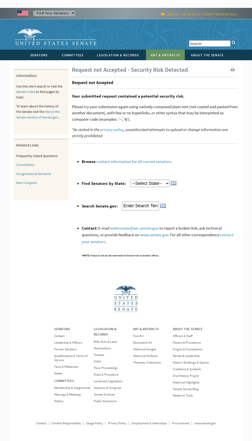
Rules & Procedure (106, 374)
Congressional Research (33, 174)
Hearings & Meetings (67, 394)
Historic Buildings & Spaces (191, 362)
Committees (25, 164)
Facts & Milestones (66, 367)
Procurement (180, 423)
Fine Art (138, 336)
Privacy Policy (117, 423)
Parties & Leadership (186, 356)
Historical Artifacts (145, 356)
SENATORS (62, 329)
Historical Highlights (186, 382)
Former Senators (65, 349)
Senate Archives (104, 394)
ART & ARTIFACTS (146, 329)
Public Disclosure (105, 401)
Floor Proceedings (106, 368)
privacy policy (112, 129)
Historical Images (144, 349)
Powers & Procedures (187, 342)
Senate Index (25, 91)
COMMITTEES (64, 381)
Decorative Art (142, 342)
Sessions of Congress (107, 388)
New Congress (26, 182)
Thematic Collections (147, 362)
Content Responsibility (66, 423)
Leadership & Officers (68, 342)
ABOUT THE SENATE (188, 329)
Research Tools (183, 395)
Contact (59, 336)
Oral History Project (186, 376)
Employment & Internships (149, 423)
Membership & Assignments (72, 388)
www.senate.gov (154, 234)
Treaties (99, 355)
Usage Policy (94, 423)
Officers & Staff (182, 336)
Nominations (102, 348)
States (58, 373)
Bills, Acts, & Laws (105, 341)
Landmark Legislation (108, 381)
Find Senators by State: (104, 183)
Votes (97, 361)
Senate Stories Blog (186, 389)
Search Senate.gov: (100, 205)
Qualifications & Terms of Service (71, 358)
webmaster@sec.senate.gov (134, 228)
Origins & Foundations (187, 349)
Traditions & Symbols (187, 369)
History (58, 401)
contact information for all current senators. (134, 161)
